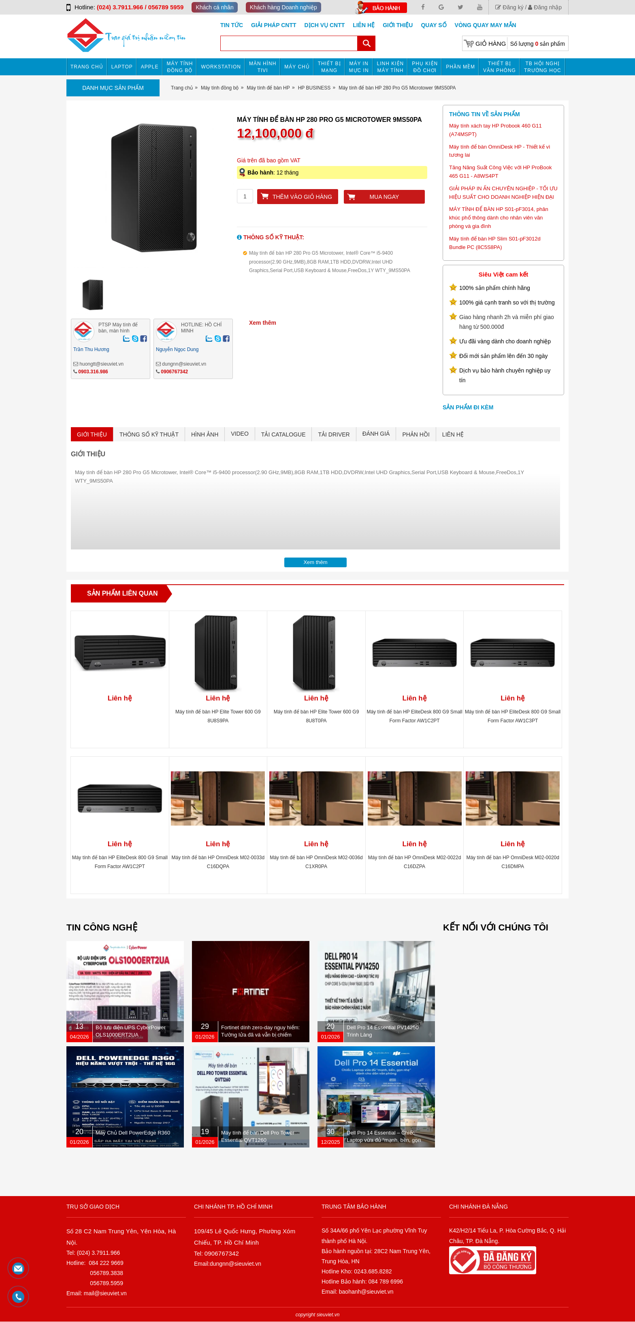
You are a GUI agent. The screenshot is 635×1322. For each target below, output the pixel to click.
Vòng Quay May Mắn (485, 25)
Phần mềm (460, 67)
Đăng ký (509, 7)
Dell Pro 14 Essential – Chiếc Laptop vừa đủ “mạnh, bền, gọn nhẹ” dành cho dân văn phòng (384, 1140)
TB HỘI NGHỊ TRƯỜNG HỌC (542, 67)
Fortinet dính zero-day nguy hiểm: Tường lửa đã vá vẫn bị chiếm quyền (260, 1034)
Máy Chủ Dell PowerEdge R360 (133, 1133)
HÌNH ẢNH (204, 434)
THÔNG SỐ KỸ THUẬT (149, 434)
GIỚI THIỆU (92, 434)
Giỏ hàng (490, 43)
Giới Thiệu (398, 25)
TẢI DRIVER (333, 434)
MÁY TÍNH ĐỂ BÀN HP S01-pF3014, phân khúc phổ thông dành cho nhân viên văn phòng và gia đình (498, 217)
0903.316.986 (93, 372)
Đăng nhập (545, 7)
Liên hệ (364, 25)
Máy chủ (296, 67)
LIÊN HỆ (453, 434)
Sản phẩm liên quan (122, 593)
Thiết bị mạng (329, 67)
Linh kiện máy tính (390, 67)
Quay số (433, 25)
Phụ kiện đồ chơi (425, 67)
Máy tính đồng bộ (180, 67)
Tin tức (231, 25)
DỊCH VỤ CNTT (325, 25)
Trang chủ (86, 67)
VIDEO (240, 433)
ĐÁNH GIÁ (376, 433)
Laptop (122, 67)
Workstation (221, 67)
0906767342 (174, 372)
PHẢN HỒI (415, 434)
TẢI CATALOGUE (283, 434)
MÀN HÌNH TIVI (262, 67)
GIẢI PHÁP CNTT (273, 25)
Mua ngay (384, 197)
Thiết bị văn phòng (499, 67)
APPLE (150, 67)
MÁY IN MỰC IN (359, 67)
